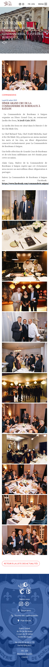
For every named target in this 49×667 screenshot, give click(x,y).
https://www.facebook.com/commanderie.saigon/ (25, 183)
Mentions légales (24, 654)
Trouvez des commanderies (26, 615)
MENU (43, 4)
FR (29, 4)
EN (33, 4)
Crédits (24, 657)
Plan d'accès (26, 620)
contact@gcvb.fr (25, 645)
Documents (26, 610)
